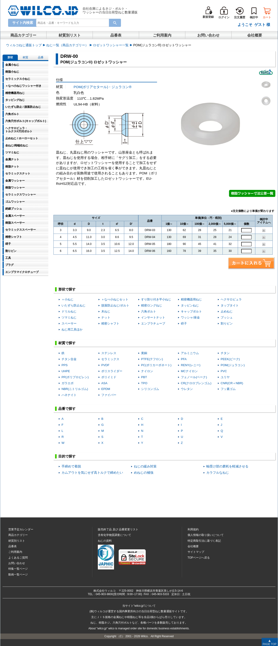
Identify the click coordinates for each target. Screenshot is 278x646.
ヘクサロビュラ (231, 299)
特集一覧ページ (18, 568)
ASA (104, 383)
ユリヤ (225, 377)
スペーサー (69, 323)
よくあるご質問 (18, 557)
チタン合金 (69, 359)
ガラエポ (68, 383)
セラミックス (110, 359)
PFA (184, 359)
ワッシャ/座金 (190, 317)
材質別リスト (70, 35)
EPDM (105, 389)
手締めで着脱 (71, 466)
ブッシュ (227, 317)
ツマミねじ (69, 317)
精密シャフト (110, 323)
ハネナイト (69, 395)
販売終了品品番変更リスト (118, 529)
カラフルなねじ (217, 472)
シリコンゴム (150, 389)
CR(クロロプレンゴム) (196, 383)
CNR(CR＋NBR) (232, 383)
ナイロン (147, 371)
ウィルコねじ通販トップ (24, 45)
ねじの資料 (105, 540)
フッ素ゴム (228, 389)
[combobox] (73, 23)
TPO (144, 383)
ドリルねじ (69, 311)
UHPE (66, 371)
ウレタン (187, 389)
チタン (225, 353)
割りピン (227, 323)
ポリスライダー (111, 371)
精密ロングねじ (151, 305)
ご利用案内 (162, 35)
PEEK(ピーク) (230, 359)
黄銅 (144, 353)
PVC (224, 371)
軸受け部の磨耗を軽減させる (227, 466)
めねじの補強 (143, 472)
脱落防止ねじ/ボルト (115, 305)
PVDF (105, 365)
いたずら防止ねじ (74, 305)
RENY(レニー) (190, 365)
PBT (144, 377)
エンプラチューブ (153, 323)
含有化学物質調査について (114, 535)
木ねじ (105, 311)
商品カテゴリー (23, 35)
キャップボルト (191, 311)
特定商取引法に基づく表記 (204, 540)
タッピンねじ (190, 305)
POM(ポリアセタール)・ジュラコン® (102, 87)
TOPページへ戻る (199, 557)
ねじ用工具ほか (72, 329)
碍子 (184, 323)
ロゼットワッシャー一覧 (111, 45)
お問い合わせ (208, 35)
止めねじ (227, 311)
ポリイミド (108, 377)
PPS (65, 365)
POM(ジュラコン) (233, 365)
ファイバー (108, 395)
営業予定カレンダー (20, 529)
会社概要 (254, 35)
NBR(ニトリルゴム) (75, 389)
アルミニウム (190, 353)
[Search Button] (115, 23)
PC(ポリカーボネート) (156, 365)
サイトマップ (196, 551)
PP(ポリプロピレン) (75, 377)
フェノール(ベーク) (194, 377)
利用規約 (193, 529)
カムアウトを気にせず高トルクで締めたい (92, 472)
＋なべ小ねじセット (114, 299)
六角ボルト (148, 311)
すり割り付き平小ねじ (156, 299)
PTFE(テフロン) (152, 359)
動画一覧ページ (18, 574)
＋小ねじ (68, 299)
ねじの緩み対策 (145, 466)
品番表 (115, 35)
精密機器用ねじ (191, 299)
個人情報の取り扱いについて (206, 535)
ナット (105, 317)
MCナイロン (189, 371)
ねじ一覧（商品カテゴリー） (67, 45)
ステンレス (108, 353)
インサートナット (153, 317)
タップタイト (230, 305)
